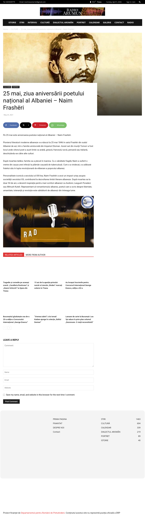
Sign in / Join (130, 2)
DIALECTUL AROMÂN (63, 22)
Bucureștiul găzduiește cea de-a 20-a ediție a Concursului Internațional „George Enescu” (16, 319)
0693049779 (10, 2)
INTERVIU (32, 22)
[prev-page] (5, 328)
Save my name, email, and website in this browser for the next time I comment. (40, 395)
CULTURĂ (45, 22)
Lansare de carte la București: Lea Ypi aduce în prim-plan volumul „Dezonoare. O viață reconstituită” (79, 319)
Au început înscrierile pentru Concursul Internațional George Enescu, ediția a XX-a (78, 285)
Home (5, 29)
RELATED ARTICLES (13, 255)
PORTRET (81, 22)
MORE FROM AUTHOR (35, 255)
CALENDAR (94, 22)
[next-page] (9, 328)
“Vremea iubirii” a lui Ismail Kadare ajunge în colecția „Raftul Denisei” (47, 319)
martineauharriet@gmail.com (35, 2)
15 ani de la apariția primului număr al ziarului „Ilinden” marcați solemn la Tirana (48, 285)
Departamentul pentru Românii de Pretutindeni (43, 513)
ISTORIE (12, 22)
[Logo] (5, 22)
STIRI (21, 22)
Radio (130, 22)
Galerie (107, 22)
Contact (119, 22)
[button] (140, 2)
